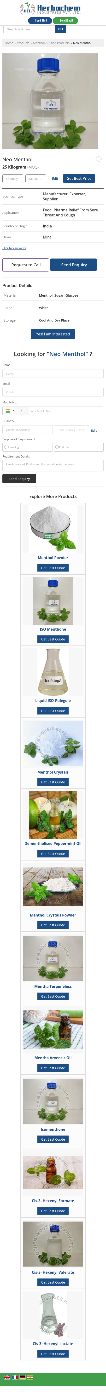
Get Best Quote (53, 568)
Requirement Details (16, 456)
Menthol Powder (53, 557)
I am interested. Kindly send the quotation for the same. (53, 465)
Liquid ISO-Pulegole (53, 700)
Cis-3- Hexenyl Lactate (53, 1343)
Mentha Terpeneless (53, 986)
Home (9, 43)
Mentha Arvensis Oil (52, 1057)
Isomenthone (53, 1129)
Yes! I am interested (53, 334)
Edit (55, 178)
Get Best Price (79, 178)
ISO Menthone (53, 629)
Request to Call (26, 264)
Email (6, 384)
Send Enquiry (74, 264)
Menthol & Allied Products (51, 43)
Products (23, 43)
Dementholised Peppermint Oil (53, 843)
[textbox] (35, 178)
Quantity (8, 421)
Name (6, 365)
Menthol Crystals (53, 772)
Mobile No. (9, 402)
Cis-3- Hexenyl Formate (53, 1200)
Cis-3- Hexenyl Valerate (53, 1272)
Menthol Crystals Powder (53, 915)
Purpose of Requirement (18, 439)
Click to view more (14, 248)
